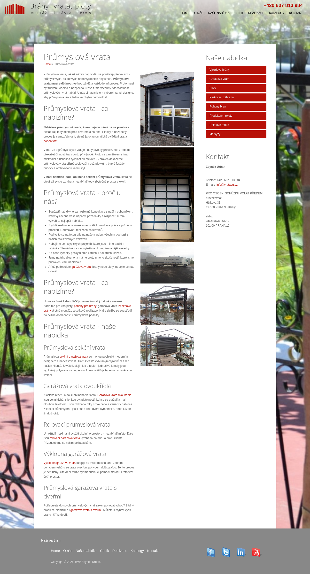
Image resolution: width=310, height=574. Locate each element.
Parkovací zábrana (221, 97)
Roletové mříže (219, 125)
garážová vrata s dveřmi (85, 510)
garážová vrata (81, 266)
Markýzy (214, 134)
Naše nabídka (219, 13)
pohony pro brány (85, 306)
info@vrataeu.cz (227, 184)
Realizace (256, 13)
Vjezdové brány (219, 69)
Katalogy (276, 13)
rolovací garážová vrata (65, 438)
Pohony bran (217, 106)
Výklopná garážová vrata (60, 463)
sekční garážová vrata (74, 356)
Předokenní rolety (220, 115)
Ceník (238, 13)
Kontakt (296, 13)
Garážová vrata (219, 79)
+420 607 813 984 (283, 5)
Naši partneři (50, 540)
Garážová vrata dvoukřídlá (114, 395)
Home (185, 13)
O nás (198, 13)
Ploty (212, 88)
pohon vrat (50, 141)
